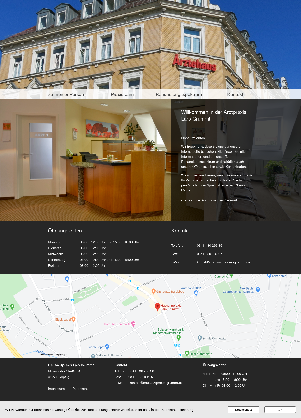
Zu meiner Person (66, 94)
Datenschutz (81, 388)
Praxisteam (122, 94)
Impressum (60, 388)
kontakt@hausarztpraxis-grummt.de (156, 383)
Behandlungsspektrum (179, 94)
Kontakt (235, 94)
